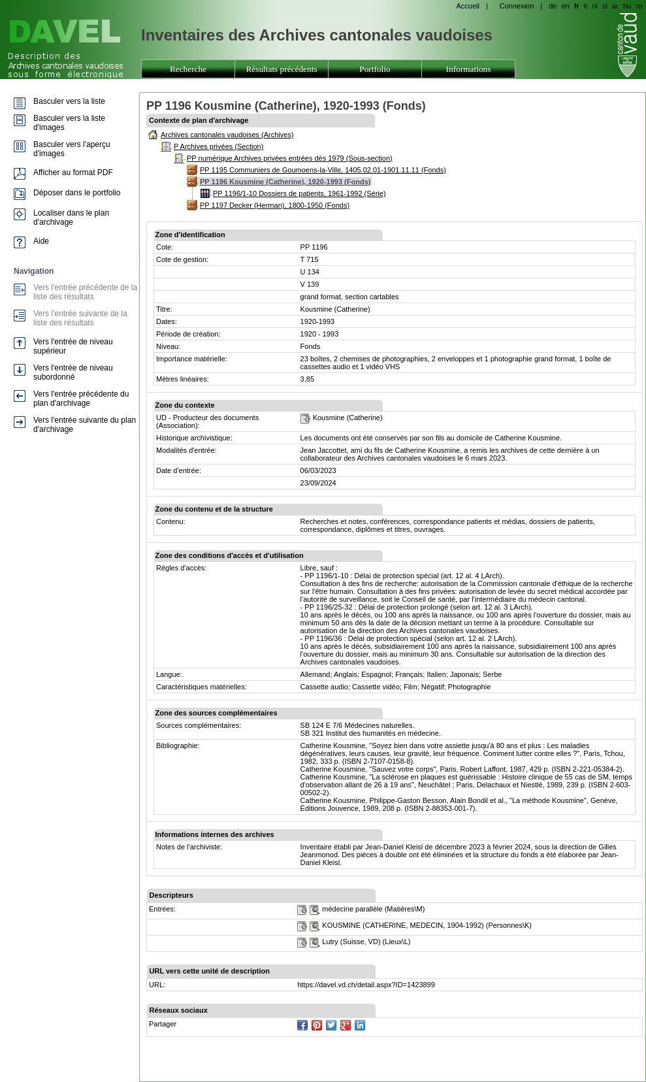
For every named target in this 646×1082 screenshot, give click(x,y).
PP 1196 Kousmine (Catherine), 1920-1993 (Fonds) (285, 182)
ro (639, 6)
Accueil (467, 6)
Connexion (517, 6)
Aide (41, 241)
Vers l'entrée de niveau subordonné (73, 372)
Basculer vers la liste (69, 101)
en (566, 6)
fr (576, 6)
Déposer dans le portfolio (76, 192)
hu (627, 6)
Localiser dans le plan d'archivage (71, 217)
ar (615, 6)
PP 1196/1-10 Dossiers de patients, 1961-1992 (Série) (299, 193)
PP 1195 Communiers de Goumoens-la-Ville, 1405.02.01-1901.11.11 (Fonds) (323, 170)
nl (595, 6)
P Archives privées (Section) (218, 146)
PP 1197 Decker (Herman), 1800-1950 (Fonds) (274, 205)
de (553, 6)
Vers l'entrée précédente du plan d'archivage (81, 398)
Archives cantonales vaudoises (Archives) (227, 135)
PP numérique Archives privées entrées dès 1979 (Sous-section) (290, 158)
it (586, 6)
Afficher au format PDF (73, 172)
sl (604, 6)
